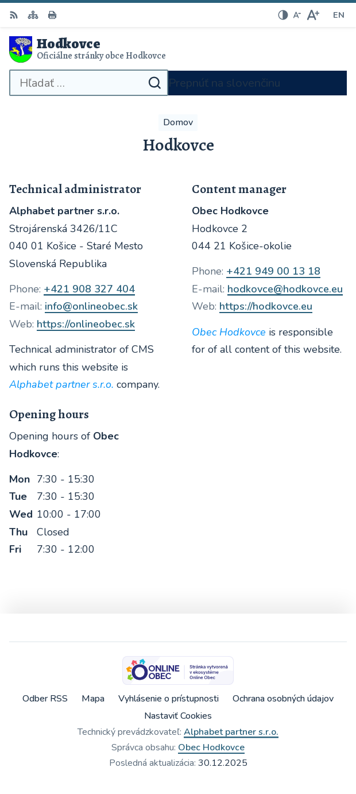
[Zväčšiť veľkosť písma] (313, 15)
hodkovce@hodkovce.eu (285, 289)
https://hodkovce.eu (265, 306)
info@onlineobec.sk (91, 306)
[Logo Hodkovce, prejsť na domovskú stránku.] (178, 49)
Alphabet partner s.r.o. (231, 732)
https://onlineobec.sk (86, 324)
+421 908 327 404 (89, 289)
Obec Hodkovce (211, 747)
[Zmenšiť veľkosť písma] (297, 15)
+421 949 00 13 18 (273, 271)
